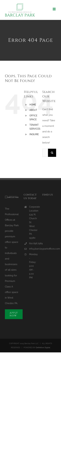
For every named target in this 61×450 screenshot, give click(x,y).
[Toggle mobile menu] (54, 9)
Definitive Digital (43, 348)
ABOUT (33, 110)
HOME (32, 104)
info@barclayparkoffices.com (33, 248)
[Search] (52, 153)
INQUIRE (34, 134)
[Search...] (45, 153)
